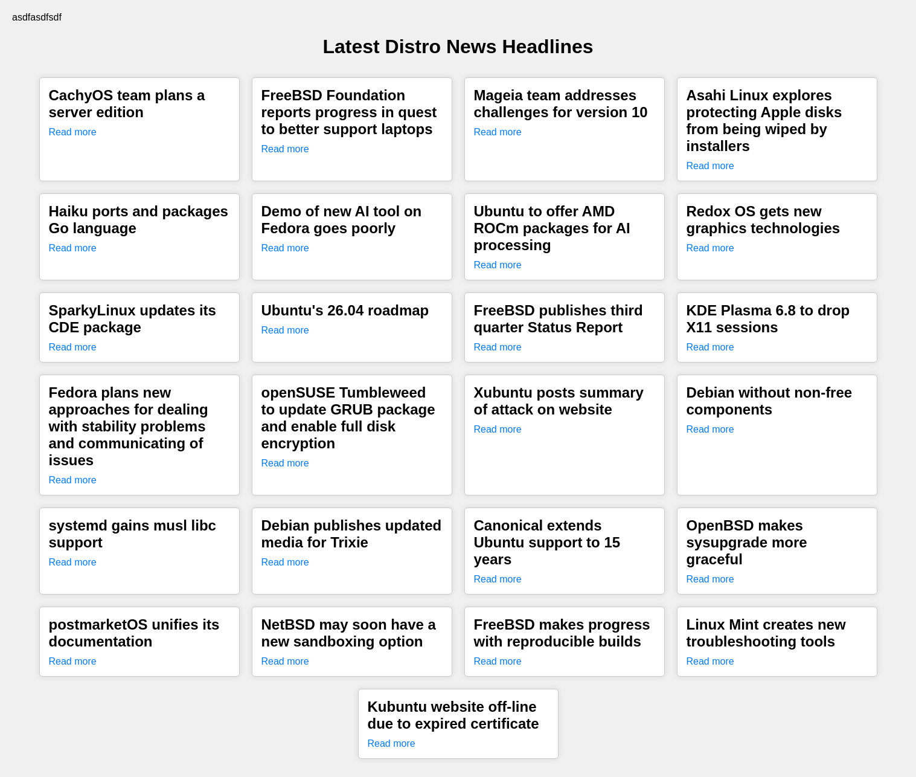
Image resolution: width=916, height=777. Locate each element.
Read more (73, 132)
